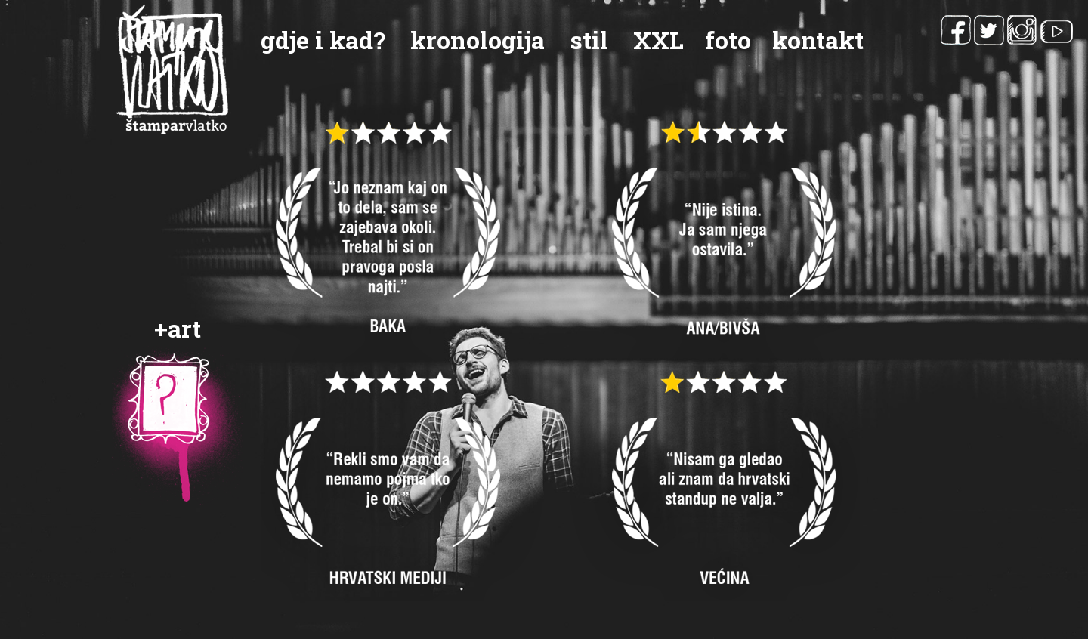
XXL (658, 39)
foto (728, 39)
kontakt (818, 39)
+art (177, 328)
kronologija (477, 39)
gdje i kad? (323, 39)
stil (589, 39)
